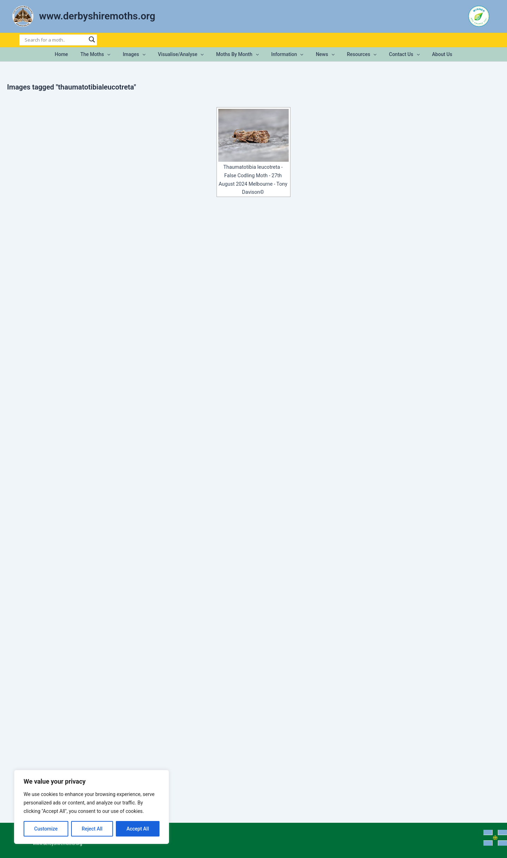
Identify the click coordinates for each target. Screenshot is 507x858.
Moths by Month (238, 54)
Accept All (137, 829)
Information (286, 54)
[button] (116, 54)
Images (140, 54)
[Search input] (55, 40)
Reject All (92, 829)
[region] (91, 807)
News (321, 54)
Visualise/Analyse (184, 54)
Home (72, 54)
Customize (46, 829)
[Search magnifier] (92, 39)
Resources (355, 54)
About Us (431, 54)
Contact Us (395, 54)
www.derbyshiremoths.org (97, 16)
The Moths (104, 54)
